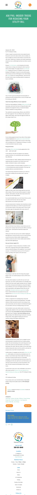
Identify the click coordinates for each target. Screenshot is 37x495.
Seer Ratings (16, 387)
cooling (8, 61)
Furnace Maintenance (15, 386)
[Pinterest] (21, 484)
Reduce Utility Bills (9, 387)
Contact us (9, 375)
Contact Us (18, 475)
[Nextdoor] (7, 484)
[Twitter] (16, 484)
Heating (18, 465)
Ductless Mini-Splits (18, 468)
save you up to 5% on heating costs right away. (21, 279)
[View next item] (12, 410)
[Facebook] (25, 481)
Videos (18, 460)
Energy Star (8, 386)
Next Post (27, 391)
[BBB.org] (21, 481)
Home (18, 456)
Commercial (18, 473)
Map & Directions (18, 443)
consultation (22, 375)
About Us (19, 458)
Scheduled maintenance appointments (18, 276)
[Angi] (16, 481)
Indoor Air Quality (18, 470)
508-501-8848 (18, 433)
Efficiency (21, 384)
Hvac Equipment (23, 386)
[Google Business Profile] (7, 481)
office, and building (14, 135)
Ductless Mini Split (15, 384)
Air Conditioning (18, 463)
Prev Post (9, 391)
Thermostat (8, 384)
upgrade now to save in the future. (23, 125)
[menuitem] (12, 493)
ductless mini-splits (25, 90)
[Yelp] (12, 481)
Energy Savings (27, 384)
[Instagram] (12, 484)
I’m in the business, (13, 51)
